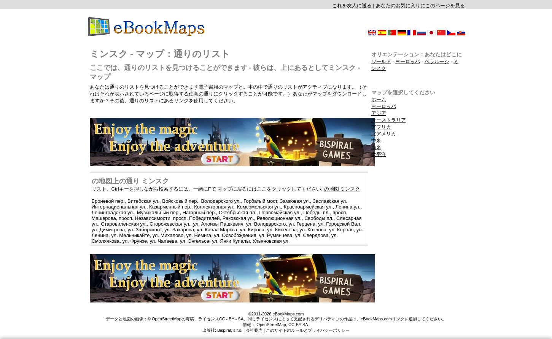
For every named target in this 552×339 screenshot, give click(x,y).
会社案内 (254, 330)
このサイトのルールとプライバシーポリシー (308, 330)
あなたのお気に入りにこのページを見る (420, 5)
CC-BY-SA (298, 324)
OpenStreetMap (271, 324)
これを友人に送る (352, 5)
